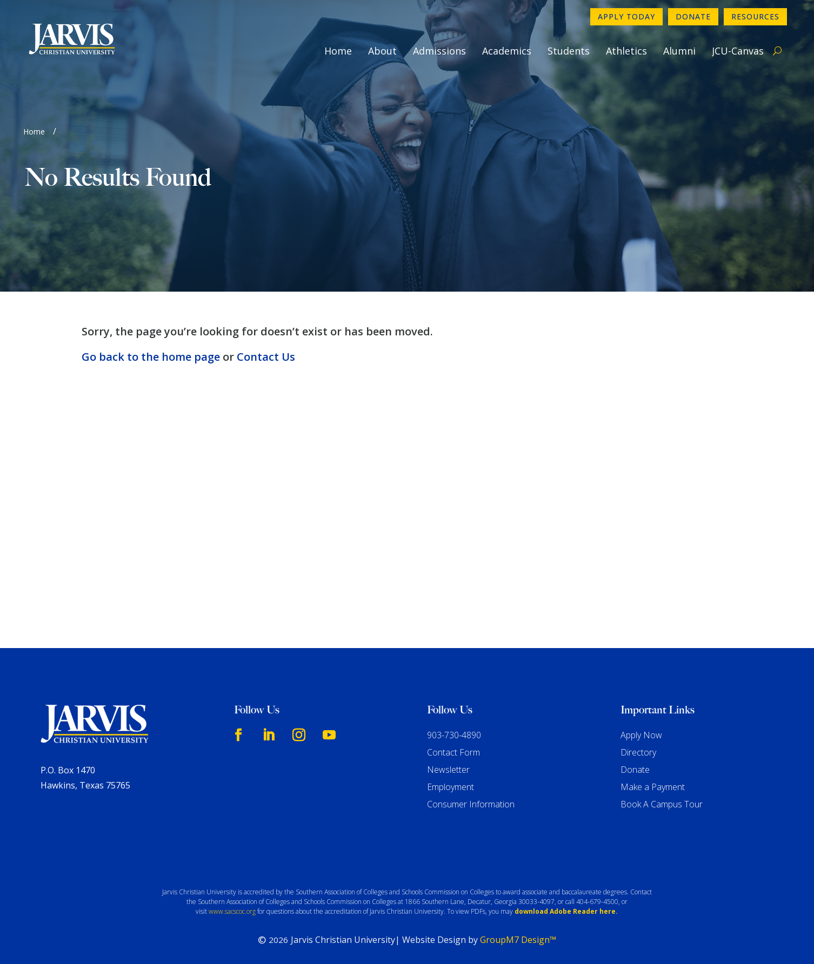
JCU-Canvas (738, 50)
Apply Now (641, 735)
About (382, 50)
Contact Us (266, 356)
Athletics (626, 50)
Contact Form (453, 752)
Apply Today (626, 16)
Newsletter (448, 770)
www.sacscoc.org (232, 911)
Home (338, 50)
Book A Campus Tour (661, 804)
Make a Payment (652, 787)
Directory (638, 752)
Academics (506, 50)
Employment (450, 787)
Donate (693, 16)
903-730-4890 (454, 735)
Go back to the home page (151, 356)
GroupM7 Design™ (518, 940)
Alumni (679, 50)
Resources (755, 16)
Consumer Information (471, 804)
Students (569, 50)
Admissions (439, 50)
